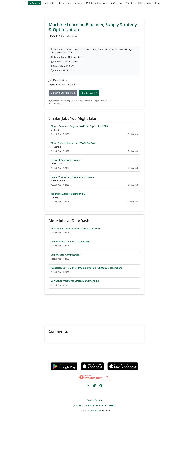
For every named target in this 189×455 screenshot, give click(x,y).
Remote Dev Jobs (94, 405)
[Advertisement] (94, 308)
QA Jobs (129, 3)
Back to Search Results (63, 92)
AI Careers (34, 3)
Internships (49, 3)
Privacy (98, 400)
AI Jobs (78, 3)
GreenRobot (96, 410)
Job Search (79, 405)
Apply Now (89, 93)
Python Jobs (65, 3)
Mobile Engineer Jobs (96, 3)
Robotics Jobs (144, 3)
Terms (90, 400)
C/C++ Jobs (116, 3)
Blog (157, 3)
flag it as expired (56, 103)
